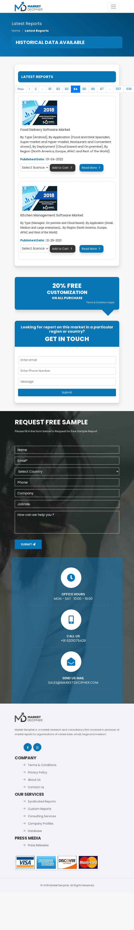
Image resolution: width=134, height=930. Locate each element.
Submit (28, 544)
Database (35, 831)
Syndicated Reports (42, 801)
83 (66, 89)
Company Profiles (40, 824)
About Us (34, 780)
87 (102, 89)
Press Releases (38, 845)
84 (75, 89)
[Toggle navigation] (113, 6)
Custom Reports (39, 809)
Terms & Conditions (42, 765)
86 (93, 89)
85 (84, 89)
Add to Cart (62, 168)
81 (50, 89)
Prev (21, 89)
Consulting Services (42, 816)
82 (58, 89)
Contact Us (36, 787)
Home (16, 31)
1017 (118, 89)
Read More (91, 168)
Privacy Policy (37, 772)
